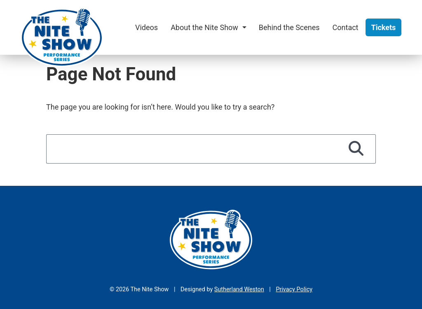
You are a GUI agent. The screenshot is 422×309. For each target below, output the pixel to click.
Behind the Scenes (289, 27)
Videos (146, 27)
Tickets (383, 27)
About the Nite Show (204, 27)
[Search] (356, 148)
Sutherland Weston (239, 289)
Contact (346, 27)
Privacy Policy (294, 289)
